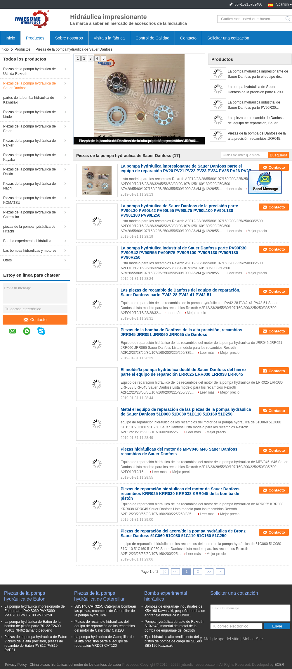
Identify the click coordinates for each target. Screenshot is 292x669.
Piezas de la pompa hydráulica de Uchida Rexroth (29, 71)
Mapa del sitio (226, 639)
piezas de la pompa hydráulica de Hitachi (29, 229)
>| (220, 572)
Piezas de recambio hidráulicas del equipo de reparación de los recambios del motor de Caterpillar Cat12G (104, 626)
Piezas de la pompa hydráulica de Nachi (29, 186)
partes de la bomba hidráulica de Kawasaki (28, 100)
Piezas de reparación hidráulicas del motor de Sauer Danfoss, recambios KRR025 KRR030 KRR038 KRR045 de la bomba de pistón (181, 494)
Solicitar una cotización (228, 38)
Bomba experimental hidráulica (27, 241)
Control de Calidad (152, 38)
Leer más (234, 189)
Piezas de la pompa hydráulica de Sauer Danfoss (29, 85)
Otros (7, 260)
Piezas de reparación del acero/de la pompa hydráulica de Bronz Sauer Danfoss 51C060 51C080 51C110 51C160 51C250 (183, 533)
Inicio (10, 38)
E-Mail (205, 639)
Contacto (188, 38)
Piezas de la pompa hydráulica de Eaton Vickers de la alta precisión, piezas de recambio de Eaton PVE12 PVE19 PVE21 (35, 643)
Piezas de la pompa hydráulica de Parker (29, 143)
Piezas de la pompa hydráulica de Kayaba (29, 157)
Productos (35, 38)
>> (209, 572)
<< (175, 572)
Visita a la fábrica (109, 38)
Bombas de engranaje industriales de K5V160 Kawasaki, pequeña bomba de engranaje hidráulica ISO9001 (175, 610)
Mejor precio (257, 231)
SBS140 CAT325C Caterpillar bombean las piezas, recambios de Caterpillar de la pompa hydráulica (105, 610)
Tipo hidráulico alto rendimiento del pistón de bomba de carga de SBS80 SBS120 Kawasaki (173, 641)
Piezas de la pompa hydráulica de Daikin (29, 171)
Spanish (284, 3)
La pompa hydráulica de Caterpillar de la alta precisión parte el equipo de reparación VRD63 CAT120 (104, 641)
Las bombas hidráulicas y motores (29, 251)
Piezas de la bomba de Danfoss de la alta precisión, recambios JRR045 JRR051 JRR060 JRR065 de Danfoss (139, 141)
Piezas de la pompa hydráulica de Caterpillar (29, 214)
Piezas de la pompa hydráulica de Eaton (29, 128)
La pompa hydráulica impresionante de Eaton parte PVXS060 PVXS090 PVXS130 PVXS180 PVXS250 (34, 610)
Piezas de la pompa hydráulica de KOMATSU (29, 200)
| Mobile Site (251, 639)
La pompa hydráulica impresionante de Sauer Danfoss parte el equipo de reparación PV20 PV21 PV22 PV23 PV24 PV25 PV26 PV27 (258, 74)
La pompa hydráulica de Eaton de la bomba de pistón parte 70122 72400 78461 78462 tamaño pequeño (32, 626)
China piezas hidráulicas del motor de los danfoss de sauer (75, 665)
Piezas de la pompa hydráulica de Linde (29, 114)
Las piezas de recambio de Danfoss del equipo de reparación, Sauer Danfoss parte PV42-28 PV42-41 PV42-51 (256, 121)
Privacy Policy (16, 665)
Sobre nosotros (69, 38)
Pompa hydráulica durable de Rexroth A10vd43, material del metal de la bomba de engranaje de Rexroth (174, 626)
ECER (279, 665)
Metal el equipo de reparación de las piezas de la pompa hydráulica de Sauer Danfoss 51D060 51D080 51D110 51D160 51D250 (186, 411)
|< (164, 572)
